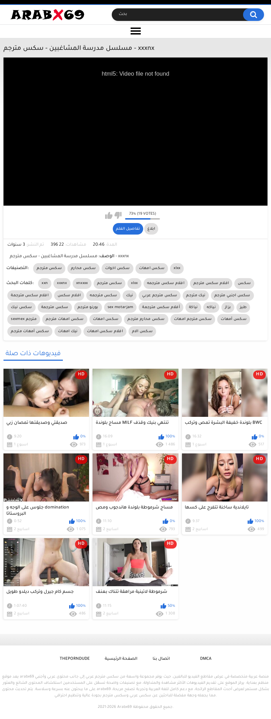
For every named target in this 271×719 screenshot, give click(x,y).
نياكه (211, 307)
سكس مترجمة (54, 307)
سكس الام (142, 331)
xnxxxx (82, 283)
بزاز (228, 307)
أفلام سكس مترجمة (161, 307)
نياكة (193, 307)
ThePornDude (75, 659)
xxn (45, 283)
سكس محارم (83, 268)
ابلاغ (151, 229)
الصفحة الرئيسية (121, 659)
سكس (244, 283)
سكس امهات (152, 268)
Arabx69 (124, 707)
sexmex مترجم (24, 319)
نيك (129, 295)
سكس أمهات (234, 319)
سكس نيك (21, 307)
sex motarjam (120, 307)
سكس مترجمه (103, 295)
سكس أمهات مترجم (30, 331)
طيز (243, 307)
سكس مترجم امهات (193, 319)
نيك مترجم (195, 295)
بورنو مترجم (88, 307)
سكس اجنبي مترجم (232, 295)
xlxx (177, 268)
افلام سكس (69, 295)
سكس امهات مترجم (65, 319)
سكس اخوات (117, 268)
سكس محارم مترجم (146, 319)
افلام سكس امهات (105, 331)
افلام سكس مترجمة (30, 295)
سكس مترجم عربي (159, 295)
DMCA (205, 659)
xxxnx (62, 283)
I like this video (108, 215)
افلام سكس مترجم (211, 283)
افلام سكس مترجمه (166, 283)
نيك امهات (68, 331)
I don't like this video (118, 215)
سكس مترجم (49, 268)
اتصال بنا (161, 659)
